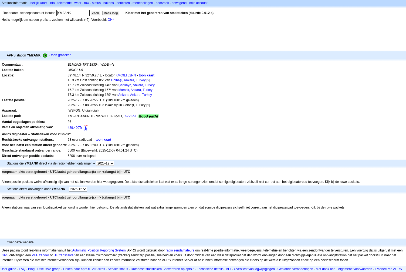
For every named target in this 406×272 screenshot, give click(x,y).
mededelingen (143, 3)
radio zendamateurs (180, 250)
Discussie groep (48, 269)
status (96, 3)
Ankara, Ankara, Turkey (135, 95)
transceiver (67, 255)
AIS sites (98, 269)
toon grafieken (61, 55)
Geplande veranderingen (295, 269)
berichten (123, 3)
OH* (111, 20)
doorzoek (162, 3)
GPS (5, 255)
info (52, 3)
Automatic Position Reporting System (99, 250)
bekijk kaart (39, 3)
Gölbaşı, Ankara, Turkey (128, 80)
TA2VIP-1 (130, 116)
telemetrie (64, 3)
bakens (108, 3)
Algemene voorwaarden (355, 269)
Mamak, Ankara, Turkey (136, 90)
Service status (118, 269)
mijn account (198, 3)
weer (78, 3)
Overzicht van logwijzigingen (254, 269)
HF (55, 255)
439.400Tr (74, 128)
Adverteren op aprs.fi (179, 269)
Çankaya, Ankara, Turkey (137, 85)
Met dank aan (326, 269)
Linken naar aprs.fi (76, 269)
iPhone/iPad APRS (388, 269)
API (228, 269)
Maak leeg (111, 13)
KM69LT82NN (126, 75)
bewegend (179, 3)
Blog (31, 269)
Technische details (210, 269)
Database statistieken (146, 269)
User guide (8, 269)
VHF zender (40, 255)
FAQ (22, 269)
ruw (86, 3)
